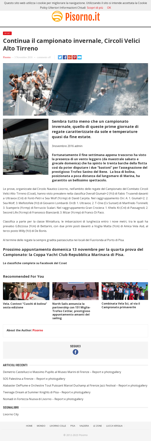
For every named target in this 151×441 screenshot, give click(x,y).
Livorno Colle (58, 425)
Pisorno (7, 57)
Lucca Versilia (114, 425)
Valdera (84, 425)
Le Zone (97, 425)
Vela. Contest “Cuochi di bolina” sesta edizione (25, 305)
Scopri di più (95, 8)
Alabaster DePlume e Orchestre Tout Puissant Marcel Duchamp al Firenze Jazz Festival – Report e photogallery (75, 385)
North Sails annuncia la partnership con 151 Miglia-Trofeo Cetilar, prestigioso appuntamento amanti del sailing (71, 311)
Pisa (72, 425)
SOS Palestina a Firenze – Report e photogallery (34, 379)
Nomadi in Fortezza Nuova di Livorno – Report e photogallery (43, 399)
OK (109, 8)
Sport (7, 33)
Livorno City (11, 414)
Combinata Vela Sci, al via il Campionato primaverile (121, 305)
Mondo (41, 425)
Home (29, 425)
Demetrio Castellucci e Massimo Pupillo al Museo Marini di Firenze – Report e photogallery (62, 372)
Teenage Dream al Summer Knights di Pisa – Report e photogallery (46, 392)
